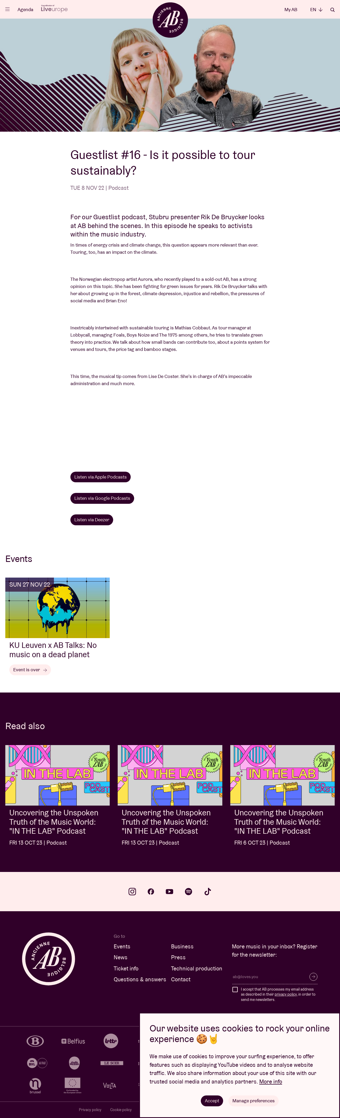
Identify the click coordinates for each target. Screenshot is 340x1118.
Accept (212, 1101)
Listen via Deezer (91, 520)
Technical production (196, 968)
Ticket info (126, 968)
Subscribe (313, 977)
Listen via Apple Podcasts (100, 477)
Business (182, 946)
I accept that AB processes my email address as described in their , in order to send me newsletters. (278, 994)
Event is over (30, 669)
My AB (290, 9)
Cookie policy (121, 1109)
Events (122, 946)
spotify (188, 891)
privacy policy (286, 994)
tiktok (207, 891)
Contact (180, 979)
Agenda (25, 9)
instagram (132, 891)
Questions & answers (140, 979)
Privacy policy (90, 1109)
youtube (169, 891)
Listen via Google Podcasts (102, 498)
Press (178, 957)
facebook (151, 891)
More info (270, 1081)
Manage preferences (253, 1101)
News (121, 957)
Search (332, 10)
